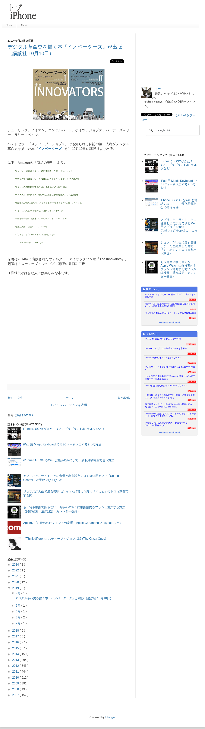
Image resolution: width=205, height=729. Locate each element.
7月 (18, 605)
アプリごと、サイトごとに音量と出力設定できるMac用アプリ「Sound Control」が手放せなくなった (178, 227)
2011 (16, 671)
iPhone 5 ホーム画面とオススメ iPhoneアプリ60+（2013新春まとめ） (166, 424)
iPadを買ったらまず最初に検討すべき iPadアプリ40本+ (170, 368)
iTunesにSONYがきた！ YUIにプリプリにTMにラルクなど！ (64, 428)
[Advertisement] (169, 56)
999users (192, 353)
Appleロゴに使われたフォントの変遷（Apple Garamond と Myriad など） (72, 522)
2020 (16, 582)
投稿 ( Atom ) (24, 415)
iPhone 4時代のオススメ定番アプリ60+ (163, 358)
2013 (16, 659)
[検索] (172, 130)
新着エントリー (152, 289)
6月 (18, 611)
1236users (191, 344)
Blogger (110, 717)
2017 (16, 636)
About (23, 25)
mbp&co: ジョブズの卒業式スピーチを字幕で (166, 348)
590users (192, 400)
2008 (16, 689)
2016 (16, 642)
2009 (16, 683)
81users (192, 318)
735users (192, 381)
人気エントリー (152, 334)
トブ (158, 89)
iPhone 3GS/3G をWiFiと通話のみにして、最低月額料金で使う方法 (68, 460)
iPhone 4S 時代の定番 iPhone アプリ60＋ (164, 339)
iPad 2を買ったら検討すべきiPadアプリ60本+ (166, 386)
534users (192, 409)
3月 (18, 617)
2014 (16, 654)
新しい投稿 (15, 398)
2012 (16, 665)
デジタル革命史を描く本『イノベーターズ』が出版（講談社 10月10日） (64, 598)
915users (192, 363)
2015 (16, 648)
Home (9, 25)
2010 (16, 677)
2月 (18, 623)
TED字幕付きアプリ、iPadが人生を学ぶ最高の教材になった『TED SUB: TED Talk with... (169, 405)
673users (192, 391)
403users (192, 428)
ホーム (70, 398)
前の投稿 (124, 398)
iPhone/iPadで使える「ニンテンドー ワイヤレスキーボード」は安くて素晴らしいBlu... (170, 415)
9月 (18, 593)
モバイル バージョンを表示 (68, 405)
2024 (16, 564)
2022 (16, 570)
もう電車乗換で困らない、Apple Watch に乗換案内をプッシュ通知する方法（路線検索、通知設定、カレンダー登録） (178, 269)
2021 (16, 576)
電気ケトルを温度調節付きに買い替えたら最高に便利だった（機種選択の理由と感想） (170, 305)
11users (192, 299)
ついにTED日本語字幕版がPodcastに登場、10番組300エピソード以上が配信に (170, 377)
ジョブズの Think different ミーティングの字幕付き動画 (170, 313)
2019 (16, 588)
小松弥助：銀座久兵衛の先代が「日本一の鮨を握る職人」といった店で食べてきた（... (170, 396)
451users (192, 419)
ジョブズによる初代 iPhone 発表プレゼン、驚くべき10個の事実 (170, 295)
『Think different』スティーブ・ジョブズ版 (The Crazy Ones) (64, 538)
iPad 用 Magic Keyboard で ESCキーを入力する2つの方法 (62, 444)
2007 (16, 695)
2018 (16, 630)
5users (193, 309)
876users (192, 372)
